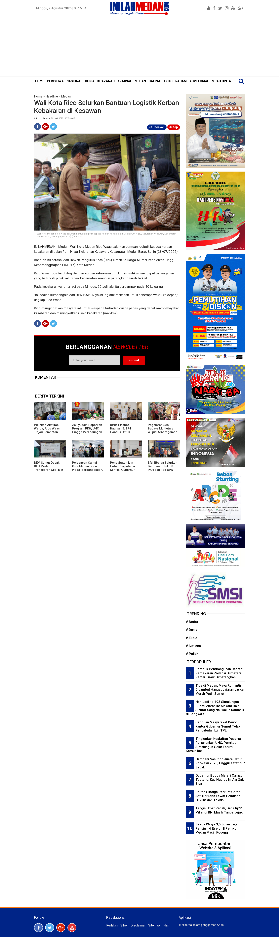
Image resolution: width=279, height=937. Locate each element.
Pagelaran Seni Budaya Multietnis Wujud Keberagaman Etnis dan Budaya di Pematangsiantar (162, 432)
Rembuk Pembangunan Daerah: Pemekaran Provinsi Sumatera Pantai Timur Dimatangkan (219, 673)
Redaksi (112, 925)
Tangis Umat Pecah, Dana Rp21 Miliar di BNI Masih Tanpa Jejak (219, 810)
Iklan (166, 925)
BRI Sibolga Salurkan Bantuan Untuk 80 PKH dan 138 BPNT (162, 466)
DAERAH (155, 81)
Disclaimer (138, 925)
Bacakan (157, 127)
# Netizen (193, 646)
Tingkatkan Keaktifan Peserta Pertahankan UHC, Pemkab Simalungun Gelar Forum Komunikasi (213, 745)
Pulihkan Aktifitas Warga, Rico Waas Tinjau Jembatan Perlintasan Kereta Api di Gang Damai (50, 432)
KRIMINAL (124, 81)
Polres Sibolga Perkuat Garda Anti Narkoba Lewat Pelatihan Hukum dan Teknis (217, 796)
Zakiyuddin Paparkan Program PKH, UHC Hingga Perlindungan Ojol (87, 430)
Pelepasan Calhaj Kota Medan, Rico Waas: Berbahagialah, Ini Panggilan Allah (87, 468)
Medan (66, 96)
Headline (52, 96)
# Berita (192, 622)
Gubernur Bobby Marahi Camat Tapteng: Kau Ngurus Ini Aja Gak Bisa (219, 779)
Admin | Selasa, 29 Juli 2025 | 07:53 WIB (54, 118)
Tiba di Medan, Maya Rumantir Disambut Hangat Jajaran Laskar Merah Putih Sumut (220, 689)
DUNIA (90, 81)
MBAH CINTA (221, 81)
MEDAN (140, 81)
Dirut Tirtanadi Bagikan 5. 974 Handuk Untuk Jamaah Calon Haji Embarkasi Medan (123, 432)
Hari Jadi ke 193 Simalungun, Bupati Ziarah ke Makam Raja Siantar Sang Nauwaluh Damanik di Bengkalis (215, 708)
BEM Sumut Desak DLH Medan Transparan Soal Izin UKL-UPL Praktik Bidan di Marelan (50, 470)
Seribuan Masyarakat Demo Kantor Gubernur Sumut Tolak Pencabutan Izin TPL (217, 726)
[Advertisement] (139, 46)
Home (38, 96)
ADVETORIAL (199, 81)
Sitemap (154, 925)
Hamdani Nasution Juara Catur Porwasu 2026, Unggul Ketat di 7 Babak (220, 763)
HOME (39, 81)
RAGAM (181, 81)
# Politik (192, 654)
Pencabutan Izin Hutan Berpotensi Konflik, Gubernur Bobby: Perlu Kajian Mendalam (124, 470)
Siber (124, 925)
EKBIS (168, 81)
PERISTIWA (55, 81)
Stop (173, 127)
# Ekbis (191, 638)
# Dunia (191, 630)
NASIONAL (74, 81)
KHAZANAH (106, 81)
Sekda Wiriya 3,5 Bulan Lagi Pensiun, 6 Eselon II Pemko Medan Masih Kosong (216, 828)
